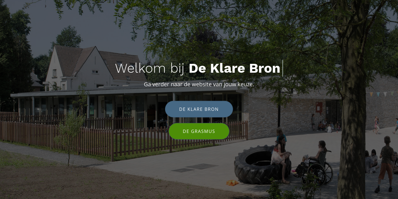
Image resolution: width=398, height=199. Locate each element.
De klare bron (199, 109)
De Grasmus (199, 131)
